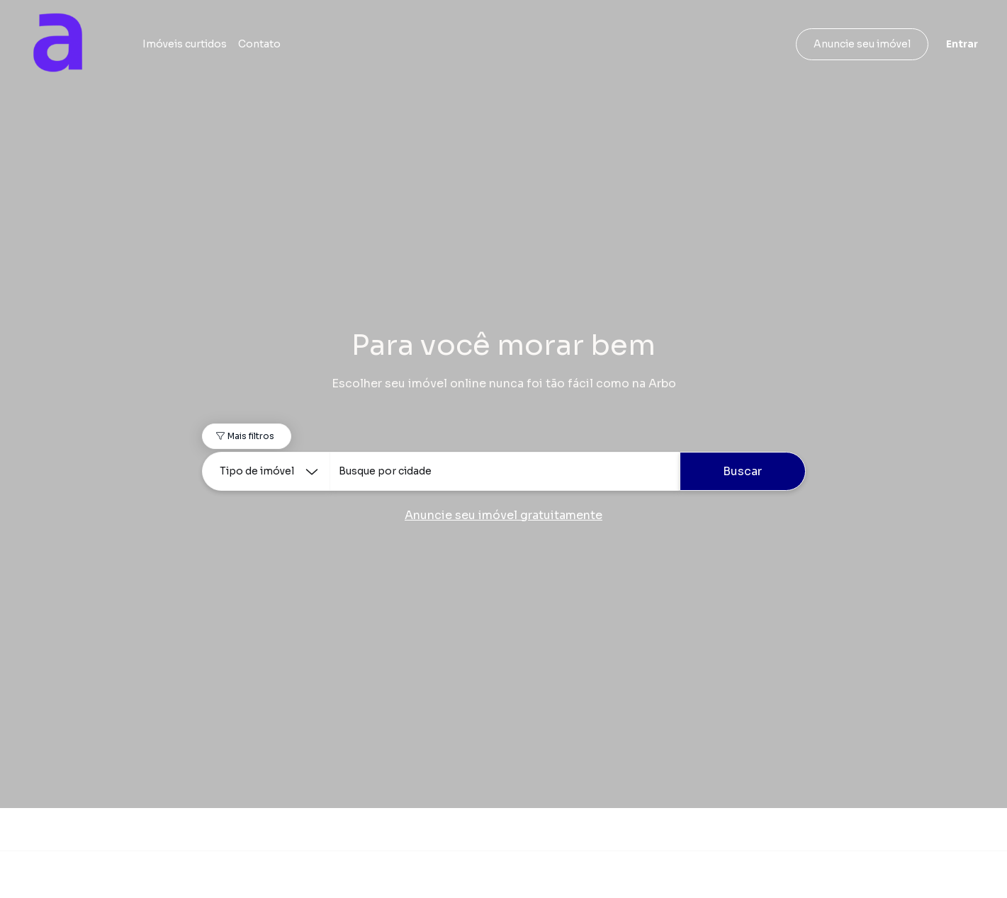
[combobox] (505, 471)
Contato (259, 44)
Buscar (742, 471)
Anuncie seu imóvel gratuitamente (503, 515)
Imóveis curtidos (184, 44)
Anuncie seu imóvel (862, 44)
